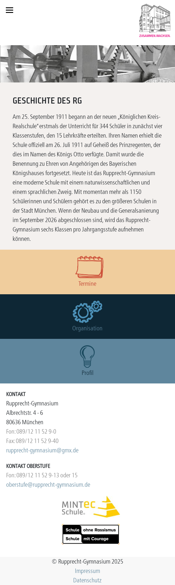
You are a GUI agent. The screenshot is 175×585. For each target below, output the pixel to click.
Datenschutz (87, 580)
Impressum (87, 570)
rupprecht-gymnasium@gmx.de (42, 450)
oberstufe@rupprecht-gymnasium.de (48, 484)
